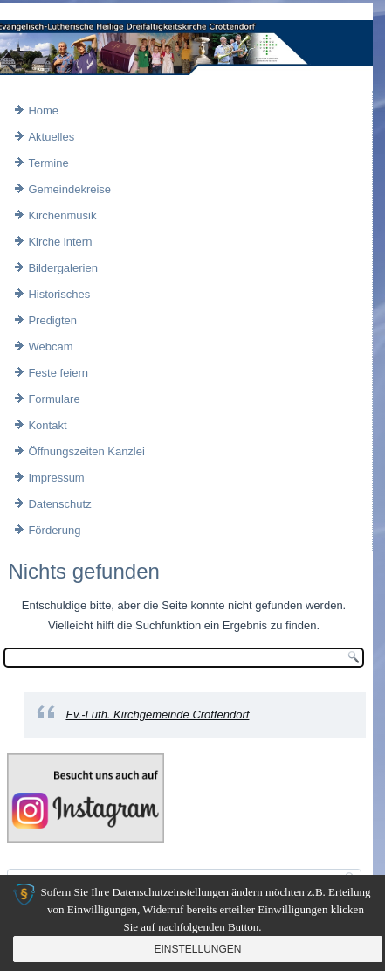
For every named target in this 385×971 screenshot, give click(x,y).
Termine (48, 163)
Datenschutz (59, 503)
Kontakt (47, 425)
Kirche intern (60, 241)
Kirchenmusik (62, 215)
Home (43, 110)
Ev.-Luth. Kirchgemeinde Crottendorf (157, 714)
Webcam (50, 346)
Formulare (53, 399)
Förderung (54, 530)
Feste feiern (58, 372)
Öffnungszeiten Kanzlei (86, 451)
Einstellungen (197, 949)
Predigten (52, 320)
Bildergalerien (63, 267)
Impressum (56, 477)
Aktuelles (51, 136)
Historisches (59, 294)
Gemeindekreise (69, 189)
